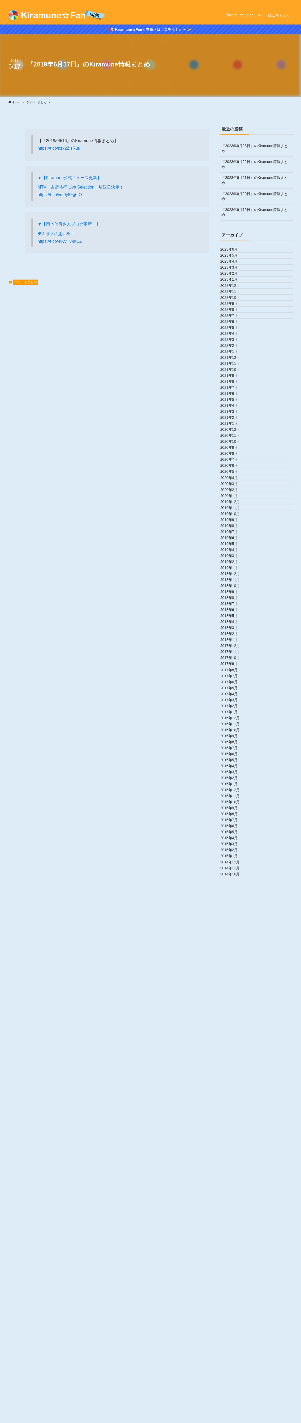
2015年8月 (234, 1271)
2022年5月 (234, 393)
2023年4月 (234, 273)
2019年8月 (234, 751)
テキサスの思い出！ (56, 234)
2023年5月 (234, 263)
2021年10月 (235, 469)
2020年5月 (234, 653)
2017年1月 (234, 1087)
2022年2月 (234, 425)
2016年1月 (234, 1217)
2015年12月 (235, 1228)
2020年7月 (234, 631)
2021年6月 (234, 512)
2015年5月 (234, 1304)
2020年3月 (234, 675)
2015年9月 (234, 1260)
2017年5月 (234, 1043)
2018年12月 (235, 837)
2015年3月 (234, 1325)
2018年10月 (235, 859)
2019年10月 (235, 729)
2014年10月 (235, 1380)
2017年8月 (234, 1011)
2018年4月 (234, 924)
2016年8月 (234, 1141)
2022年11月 (235, 328)
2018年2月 (234, 946)
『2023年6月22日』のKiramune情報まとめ (254, 164)
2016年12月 (235, 1098)
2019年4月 (234, 794)
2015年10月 (235, 1250)
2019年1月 (234, 827)
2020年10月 (235, 599)
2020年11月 (235, 588)
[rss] (289, 3)
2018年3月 (234, 935)
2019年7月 (234, 762)
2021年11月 (235, 458)
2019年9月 (234, 740)
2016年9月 (234, 1130)
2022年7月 (234, 371)
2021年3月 (234, 545)
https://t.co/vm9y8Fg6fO (60, 194)
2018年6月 (234, 902)
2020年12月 (235, 577)
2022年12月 (235, 317)
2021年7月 (234, 501)
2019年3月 (234, 805)
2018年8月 (234, 881)
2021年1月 (234, 566)
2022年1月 (234, 436)
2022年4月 (234, 404)
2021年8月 (234, 490)
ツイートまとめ (26, 282)
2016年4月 (234, 1185)
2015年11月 (235, 1239)
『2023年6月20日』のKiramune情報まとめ (254, 196)
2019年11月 (235, 718)
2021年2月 (234, 555)
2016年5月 (234, 1174)
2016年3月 (234, 1195)
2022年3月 (234, 415)
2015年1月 (234, 1347)
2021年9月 (234, 479)
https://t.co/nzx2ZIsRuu (59, 148)
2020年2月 (234, 685)
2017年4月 (234, 1054)
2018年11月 (235, 848)
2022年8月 (234, 360)
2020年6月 (234, 642)
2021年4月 (234, 534)
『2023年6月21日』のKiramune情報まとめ (254, 180)
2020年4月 (234, 664)
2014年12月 (235, 1358)
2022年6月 (234, 382)
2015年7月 (234, 1282)
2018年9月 (234, 870)
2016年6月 (234, 1163)
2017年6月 (234, 1033)
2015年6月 (234, 1293)
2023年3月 (234, 284)
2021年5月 (234, 523)
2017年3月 (234, 1065)
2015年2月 (234, 1336)
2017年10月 (235, 989)
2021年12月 (235, 447)
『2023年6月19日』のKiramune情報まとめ (254, 212)
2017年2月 (234, 1076)
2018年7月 (234, 892)
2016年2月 (234, 1206)
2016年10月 (235, 1119)
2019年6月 (234, 772)
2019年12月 (235, 707)
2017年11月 (235, 978)
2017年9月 (234, 1000)
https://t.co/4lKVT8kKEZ (60, 241)
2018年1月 (234, 957)
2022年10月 (235, 338)
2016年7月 (234, 1152)
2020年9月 (234, 610)
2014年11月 (235, 1369)
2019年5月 (234, 783)
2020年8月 (234, 621)
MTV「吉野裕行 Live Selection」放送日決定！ (81, 187)
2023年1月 (234, 306)
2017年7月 (234, 1022)
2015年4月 (234, 1315)
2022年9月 (234, 349)
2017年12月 (235, 968)
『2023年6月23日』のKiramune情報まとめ (254, 148)
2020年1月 (234, 696)
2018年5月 (234, 913)
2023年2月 (234, 295)
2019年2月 (234, 816)
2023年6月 (234, 252)
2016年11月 (235, 1109)
